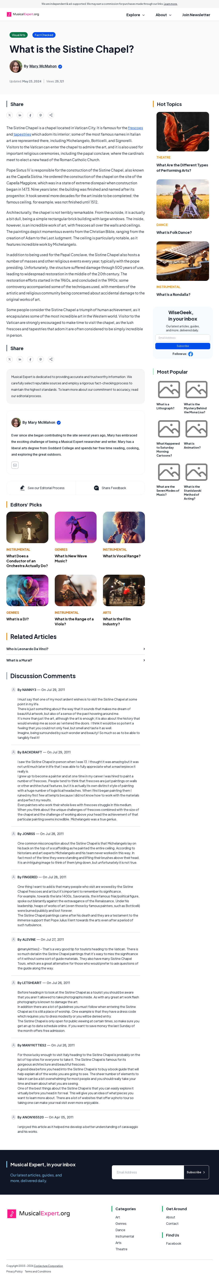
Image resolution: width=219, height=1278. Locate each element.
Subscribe (183, 345)
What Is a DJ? (17, 619)
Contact (172, 1223)
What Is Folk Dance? (174, 232)
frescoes (135, 127)
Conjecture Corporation (48, 1265)
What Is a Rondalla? (173, 294)
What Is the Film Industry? (117, 621)
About (170, 1217)
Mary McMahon (43, 66)
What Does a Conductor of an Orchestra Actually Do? (27, 561)
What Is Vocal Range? (122, 556)
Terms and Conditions (38, 1271)
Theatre (163, 157)
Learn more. (171, 3)
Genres (61, 549)
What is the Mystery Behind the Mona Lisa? (195, 408)
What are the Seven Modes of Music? (167, 490)
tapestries (22, 134)
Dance (162, 225)
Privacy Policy (14, 1271)
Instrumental (18, 549)
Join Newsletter (196, 14)
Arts (107, 612)
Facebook (173, 1243)
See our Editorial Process (42, 488)
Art (117, 1217)
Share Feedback (109, 488)
